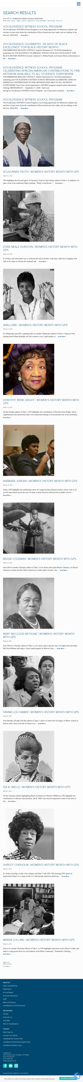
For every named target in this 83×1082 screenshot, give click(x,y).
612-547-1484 (9, 1059)
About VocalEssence (10, 986)
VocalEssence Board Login (12, 1045)
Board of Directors (9, 1002)
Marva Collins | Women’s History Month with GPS (39, 940)
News (13, 21)
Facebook (5, 1066)
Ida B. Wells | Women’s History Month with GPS (36, 787)
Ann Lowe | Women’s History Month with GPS (35, 325)
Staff (4, 999)
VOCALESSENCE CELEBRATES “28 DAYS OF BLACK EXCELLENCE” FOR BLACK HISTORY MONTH (35, 45)
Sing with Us (7, 1017)
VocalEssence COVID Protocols (14, 1006)
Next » (8, 966)
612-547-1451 (10, 1057)
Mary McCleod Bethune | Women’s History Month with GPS (38, 635)
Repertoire (31, 21)
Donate (5, 1014)
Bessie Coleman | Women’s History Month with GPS (39, 559)
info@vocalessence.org (9, 1061)
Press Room (7, 989)
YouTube (11, 1066)
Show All (59, 21)
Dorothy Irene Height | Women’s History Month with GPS (41, 401)
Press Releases (41, 21)
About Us (6, 983)
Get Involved (7, 1011)
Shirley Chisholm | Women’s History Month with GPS (41, 865)
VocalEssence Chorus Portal (13, 1039)
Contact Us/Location (10, 1036)
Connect (6, 1029)
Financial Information (10, 996)
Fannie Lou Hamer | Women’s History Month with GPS (41, 712)
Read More (25, 35)
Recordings (51, 21)
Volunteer (6, 1021)
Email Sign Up (8, 1032)
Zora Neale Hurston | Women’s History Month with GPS (40, 248)
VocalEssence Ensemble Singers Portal (16, 1042)
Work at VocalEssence (11, 1024)
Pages (18, 21)
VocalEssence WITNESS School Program (32, 26)
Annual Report (8, 992)
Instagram (16, 1066)
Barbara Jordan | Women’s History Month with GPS (40, 481)
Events (24, 21)
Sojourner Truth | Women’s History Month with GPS (41, 172)
